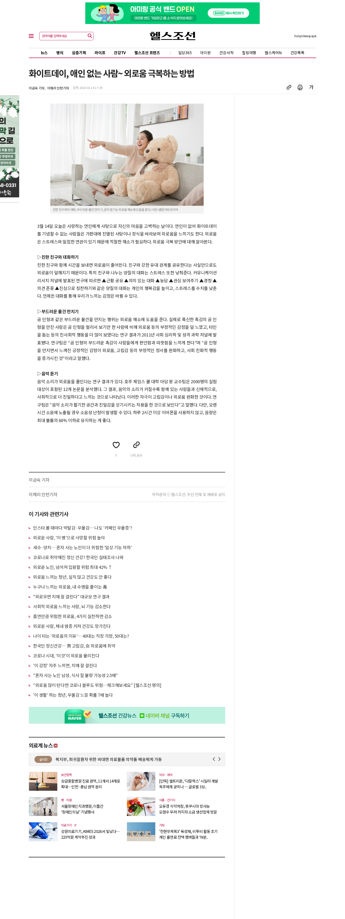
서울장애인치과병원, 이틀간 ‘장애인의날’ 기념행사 (82, 809)
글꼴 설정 (311, 87)
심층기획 (79, 52)
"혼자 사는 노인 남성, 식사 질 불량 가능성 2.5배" (75, 675)
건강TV (120, 52)
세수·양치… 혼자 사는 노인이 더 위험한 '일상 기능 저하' (82, 547)
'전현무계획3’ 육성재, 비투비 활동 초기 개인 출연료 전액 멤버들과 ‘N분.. (188, 834)
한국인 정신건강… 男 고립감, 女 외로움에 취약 (74, 645)
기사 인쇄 (300, 87)
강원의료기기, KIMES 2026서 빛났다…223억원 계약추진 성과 (90, 834)
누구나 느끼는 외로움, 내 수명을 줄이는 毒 (70, 586)
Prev (215, 759)
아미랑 (205, 52)
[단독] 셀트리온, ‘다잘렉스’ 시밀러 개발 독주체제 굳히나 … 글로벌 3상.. (188, 783)
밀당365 (185, 52)
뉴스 (44, 52)
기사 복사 (289, 87)
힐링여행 (249, 52)
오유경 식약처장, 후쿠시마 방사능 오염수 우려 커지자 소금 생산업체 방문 (188, 809)
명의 (59, 52)
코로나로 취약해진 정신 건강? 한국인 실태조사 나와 (78, 557)
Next (220, 759)
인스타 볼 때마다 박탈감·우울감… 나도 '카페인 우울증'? (82, 527)
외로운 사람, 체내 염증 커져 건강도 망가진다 (72, 626)
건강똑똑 (297, 52)
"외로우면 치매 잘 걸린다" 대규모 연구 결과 (71, 596)
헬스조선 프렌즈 (147, 52)
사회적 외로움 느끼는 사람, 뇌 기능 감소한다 (72, 606)
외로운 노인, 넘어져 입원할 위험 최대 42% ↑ (72, 567)
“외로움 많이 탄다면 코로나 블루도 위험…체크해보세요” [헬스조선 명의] (97, 685)
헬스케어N (273, 52)
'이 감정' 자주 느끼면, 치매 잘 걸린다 (65, 665)
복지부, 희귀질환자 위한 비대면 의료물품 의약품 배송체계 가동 (144, 759)
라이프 (100, 52)
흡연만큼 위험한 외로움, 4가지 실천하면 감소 (72, 616)
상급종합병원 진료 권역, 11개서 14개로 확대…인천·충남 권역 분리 (90, 783)
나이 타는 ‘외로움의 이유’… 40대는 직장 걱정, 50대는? (81, 636)
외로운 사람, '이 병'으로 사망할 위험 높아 (69, 537)
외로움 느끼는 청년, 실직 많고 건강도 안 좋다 (72, 577)
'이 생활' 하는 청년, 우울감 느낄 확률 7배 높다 (73, 695)
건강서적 (226, 52)
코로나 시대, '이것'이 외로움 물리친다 (66, 655)
